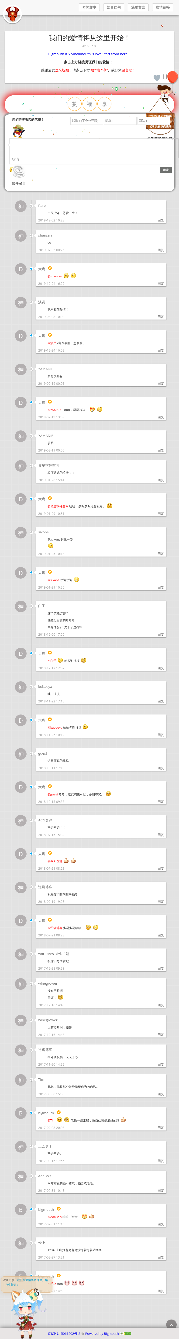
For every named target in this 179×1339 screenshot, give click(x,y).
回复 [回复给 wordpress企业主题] (161, 968)
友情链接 (163, 7)
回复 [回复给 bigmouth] (161, 1127)
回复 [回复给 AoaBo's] (161, 1190)
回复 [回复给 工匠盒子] (161, 1161)
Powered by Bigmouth (102, 1333)
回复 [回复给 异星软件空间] (161, 480)
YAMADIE (45, 368)
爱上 (41, 1242)
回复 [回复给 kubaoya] (161, 701)
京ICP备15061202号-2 (64, 1333)
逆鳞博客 (45, 886)
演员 (41, 302)
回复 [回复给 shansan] (161, 250)
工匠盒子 (45, 1146)
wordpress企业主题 (53, 953)
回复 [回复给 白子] (161, 634)
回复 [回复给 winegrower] (161, 1005)
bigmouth (46, 1113)
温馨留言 (138, 7)
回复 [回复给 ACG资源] (161, 835)
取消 (15, 159)
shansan (45, 235)
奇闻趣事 (89, 7)
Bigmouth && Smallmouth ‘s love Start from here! (88, 53)
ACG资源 (45, 820)
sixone (43, 532)
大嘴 (41, 268)
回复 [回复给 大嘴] (161, 283)
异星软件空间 (48, 465)
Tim (41, 1079)
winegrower (48, 983)
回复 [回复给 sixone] (161, 553)
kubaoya (45, 686)
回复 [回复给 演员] (161, 316)
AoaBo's (44, 1175)
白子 (41, 605)
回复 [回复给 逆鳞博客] (161, 901)
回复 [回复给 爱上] (161, 1257)
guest (42, 753)
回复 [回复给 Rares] (161, 220)
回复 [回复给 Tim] (161, 1094)
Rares (42, 205)
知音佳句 (114, 7)
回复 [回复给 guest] (161, 768)
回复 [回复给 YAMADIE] (161, 383)
